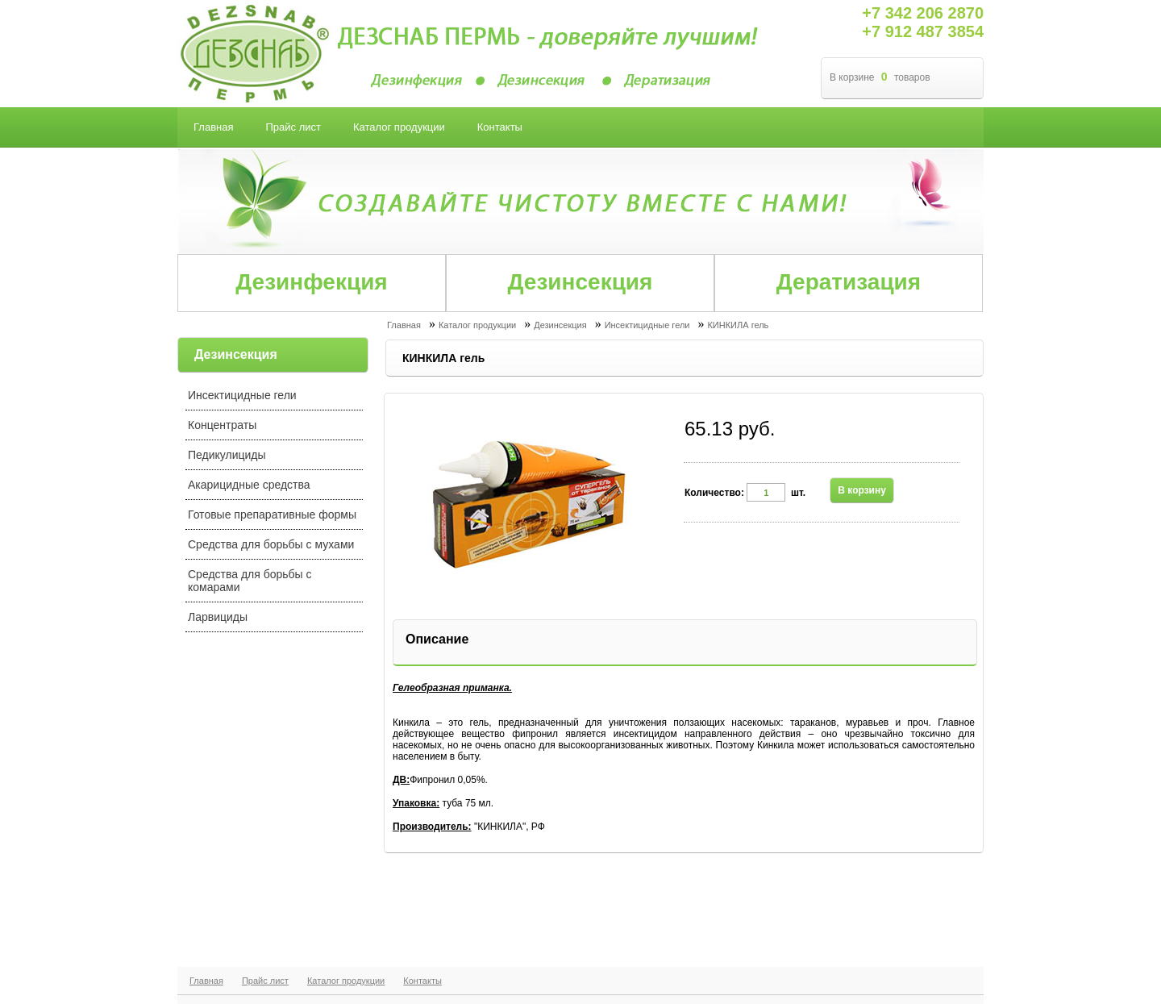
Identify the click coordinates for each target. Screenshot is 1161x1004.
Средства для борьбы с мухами (271, 544)
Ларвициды (218, 616)
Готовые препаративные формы (272, 514)
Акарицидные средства (249, 484)
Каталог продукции (346, 980)
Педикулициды (227, 454)
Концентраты (222, 425)
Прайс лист (265, 980)
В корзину (862, 490)
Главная (206, 980)
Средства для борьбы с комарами (250, 581)
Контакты (422, 980)
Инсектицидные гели (242, 395)
